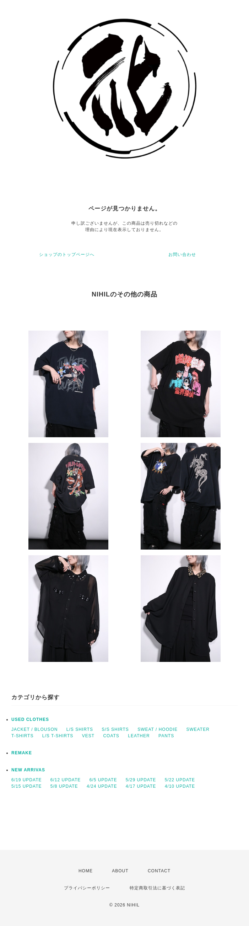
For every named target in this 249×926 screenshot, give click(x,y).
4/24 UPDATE (102, 786)
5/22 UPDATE (180, 779)
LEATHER (139, 735)
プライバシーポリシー (87, 887)
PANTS (166, 735)
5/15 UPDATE (26, 786)
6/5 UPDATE (103, 779)
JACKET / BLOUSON (34, 729)
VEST (88, 735)
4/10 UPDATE (180, 786)
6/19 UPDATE (26, 779)
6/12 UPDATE (65, 779)
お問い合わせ (182, 254)
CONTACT (159, 870)
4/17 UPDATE (141, 786)
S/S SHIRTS (115, 729)
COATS (111, 735)
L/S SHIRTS (79, 729)
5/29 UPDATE (141, 779)
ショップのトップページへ (66, 254)
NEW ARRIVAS (28, 769)
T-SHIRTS (22, 735)
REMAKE (21, 752)
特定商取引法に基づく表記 (157, 887)
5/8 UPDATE (64, 786)
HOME (86, 870)
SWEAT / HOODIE (157, 729)
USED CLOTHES (30, 719)
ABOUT (120, 870)
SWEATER (197, 729)
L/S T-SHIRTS (58, 735)
